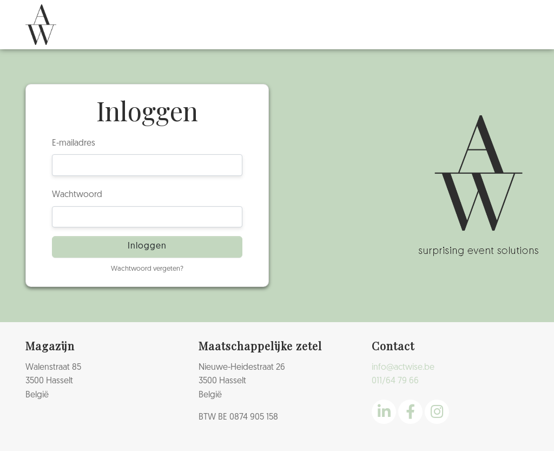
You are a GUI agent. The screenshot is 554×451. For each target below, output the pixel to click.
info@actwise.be (403, 367)
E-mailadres (73, 143)
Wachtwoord (77, 195)
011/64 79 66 (395, 381)
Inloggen (147, 246)
